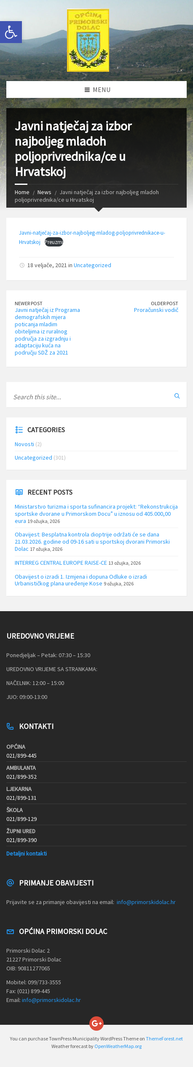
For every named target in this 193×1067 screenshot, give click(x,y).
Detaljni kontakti (26, 853)
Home (22, 192)
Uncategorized (92, 265)
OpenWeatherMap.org (118, 1046)
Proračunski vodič (156, 310)
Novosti (24, 444)
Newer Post (29, 303)
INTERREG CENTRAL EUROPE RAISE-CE (61, 562)
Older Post (164, 303)
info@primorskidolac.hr (146, 902)
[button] (11, 32)
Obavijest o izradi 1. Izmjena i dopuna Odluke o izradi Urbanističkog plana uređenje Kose (81, 580)
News (44, 192)
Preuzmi (54, 241)
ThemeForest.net (164, 1038)
